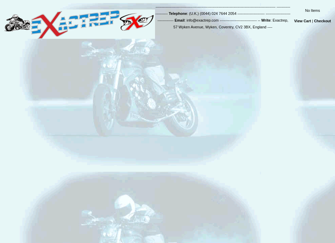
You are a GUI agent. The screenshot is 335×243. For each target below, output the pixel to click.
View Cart (302, 21)
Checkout (322, 21)
